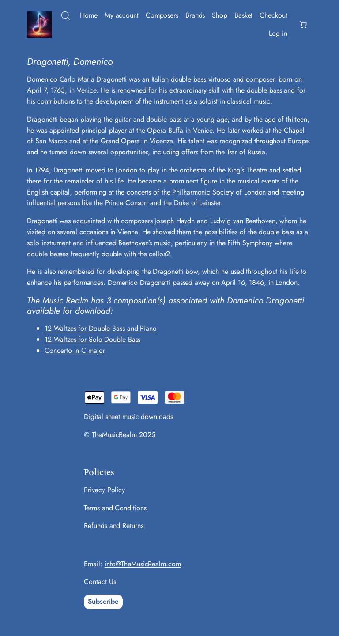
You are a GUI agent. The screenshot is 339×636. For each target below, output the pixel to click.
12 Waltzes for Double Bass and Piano (100, 328)
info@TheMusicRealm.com (143, 564)
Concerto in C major (75, 350)
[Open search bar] (65, 15)
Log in (278, 33)
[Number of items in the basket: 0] (303, 25)
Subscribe (103, 601)
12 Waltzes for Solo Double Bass (92, 339)
